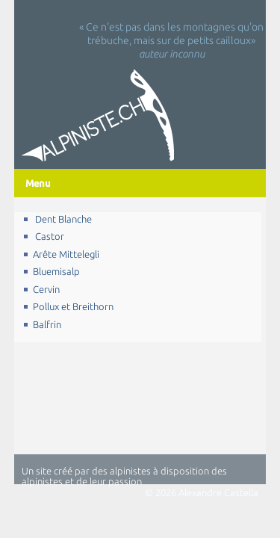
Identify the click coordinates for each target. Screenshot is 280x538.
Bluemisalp (56, 271)
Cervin (46, 289)
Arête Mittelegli (66, 254)
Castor (48, 236)
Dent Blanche (62, 219)
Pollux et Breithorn (73, 306)
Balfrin (47, 324)
